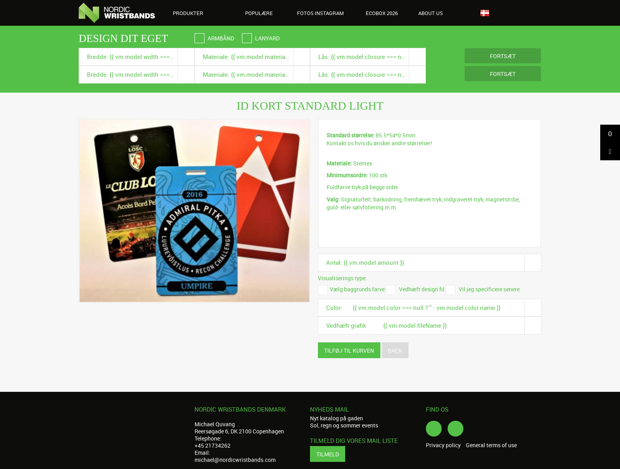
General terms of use (491, 445)
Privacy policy (443, 445)
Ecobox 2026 (382, 13)
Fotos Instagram (320, 13)
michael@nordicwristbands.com (235, 459)
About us (435, 13)
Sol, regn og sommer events (344, 425)
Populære (259, 13)
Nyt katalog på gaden (336, 418)
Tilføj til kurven (349, 350)
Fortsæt (503, 56)
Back (395, 350)
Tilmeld (327, 454)
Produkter (192, 13)
